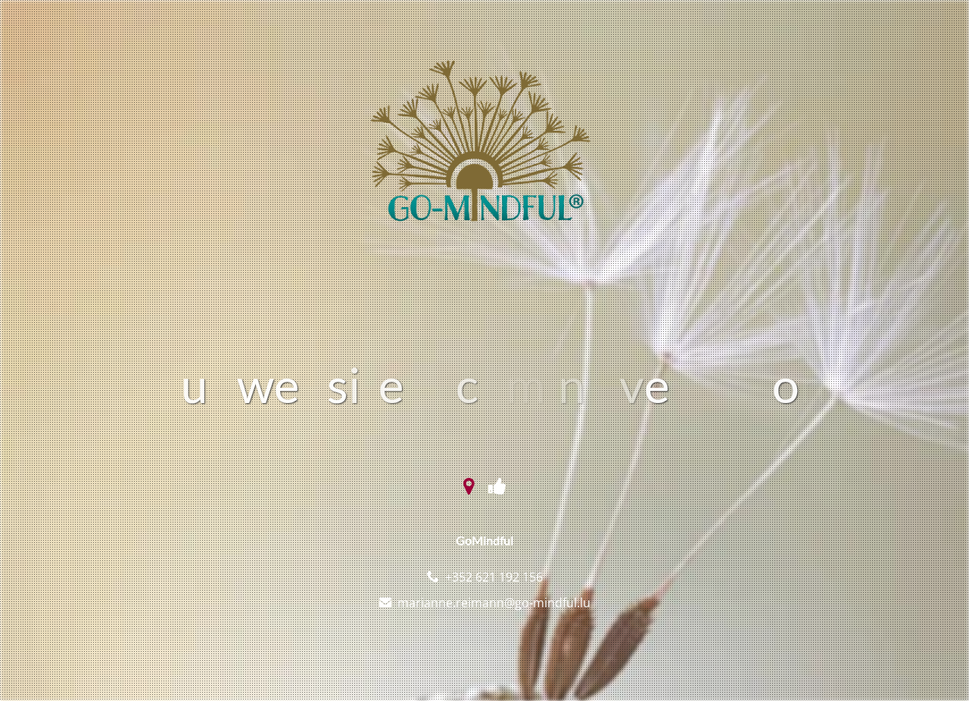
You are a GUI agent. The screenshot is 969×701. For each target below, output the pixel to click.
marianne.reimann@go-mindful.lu (493, 602)
